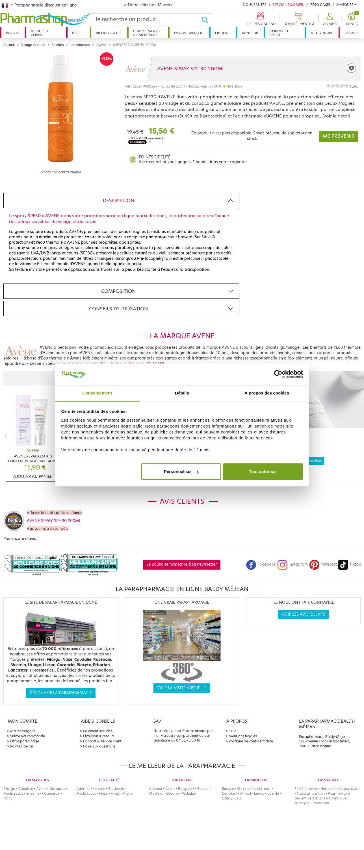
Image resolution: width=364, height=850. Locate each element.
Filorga (9, 788)
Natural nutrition (311, 793)
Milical (245, 793)
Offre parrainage (24, 741)
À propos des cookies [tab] (266, 393)
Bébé (76, 32)
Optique (222, 32)
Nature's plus (335, 798)
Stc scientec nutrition (254, 788)
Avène (101, 45)
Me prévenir (339, 136)
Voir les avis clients (303, 614)
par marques (80, 45)
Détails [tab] (182, 393)
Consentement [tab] (97, 393)
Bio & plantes (109, 32)
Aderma (83, 788)
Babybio (185, 788)
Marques (345, 4)
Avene (41, 788)
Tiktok (349, 564)
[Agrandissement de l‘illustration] (60, 110)
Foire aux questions (99, 746)
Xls (238, 798)
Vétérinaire (322, 32)
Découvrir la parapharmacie (61, 693)
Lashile (273, 793)
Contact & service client (102, 741)
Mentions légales (243, 736)
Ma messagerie (23, 731)
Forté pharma (305, 788)
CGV (232, 731)
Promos (351, 32)
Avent (170, 788)
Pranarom (321, 803)
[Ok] (206, 19)
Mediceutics (13, 793)
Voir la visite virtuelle (182, 688)
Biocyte (228, 788)
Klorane (172, 793)
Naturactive (349, 788)
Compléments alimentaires (146, 33)
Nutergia (301, 803)
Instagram (292, 564)
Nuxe (103, 793)
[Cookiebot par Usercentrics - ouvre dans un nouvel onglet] (278, 374)
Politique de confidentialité (251, 741)
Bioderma (116, 788)
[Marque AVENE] (135, 68)
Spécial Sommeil (288, 4)
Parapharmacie (188, 32)
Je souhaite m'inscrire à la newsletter (182, 564)
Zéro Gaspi (320, 4)
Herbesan (328, 788)
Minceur (250, 32)
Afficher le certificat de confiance (54, 512)
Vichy (7, 798)
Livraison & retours (98, 736)
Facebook (261, 564)
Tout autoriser (263, 471)
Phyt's (127, 793)
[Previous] (5, 436)
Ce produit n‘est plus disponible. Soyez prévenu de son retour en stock (251, 135)
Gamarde (52, 793)
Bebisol (203, 788)
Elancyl (227, 798)
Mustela (155, 793)
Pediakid (189, 793)
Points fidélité (21, 746)
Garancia (57, 788)
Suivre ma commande (27, 736)
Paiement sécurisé (97, 731)
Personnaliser (181, 471)
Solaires (58, 45)
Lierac (259, 793)
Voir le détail (336, 116)
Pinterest (323, 564)
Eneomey (33, 793)
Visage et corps (39, 33)
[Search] (146, 19)
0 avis (354, 87)
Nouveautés (254, 4)
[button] (329, 19)
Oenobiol (229, 793)
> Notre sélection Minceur (148, 5)
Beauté (12, 32)
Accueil (9, 45)
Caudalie (25, 788)
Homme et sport (279, 33)
